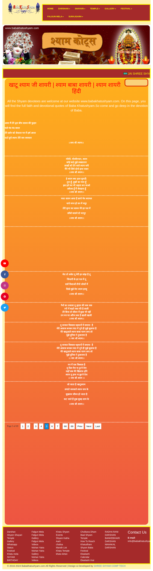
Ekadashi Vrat (87, 560)
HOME (50, 8)
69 (72, 426)
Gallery (10, 541)
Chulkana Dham (88, 532)
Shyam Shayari (14, 535)
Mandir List (61, 547)
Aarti (58, 541)
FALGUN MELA (55, 16)
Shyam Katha (62, 538)
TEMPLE (95, 8)
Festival (11, 551)
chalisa (59, 544)
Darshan (11, 532)
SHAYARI (80, 8)
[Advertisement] (74, 249)
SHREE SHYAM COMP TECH (110, 566)
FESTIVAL (126, 8)
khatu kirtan (61, 554)
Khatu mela (12, 554)
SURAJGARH (75, 16)
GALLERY (110, 8)
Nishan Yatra (38, 547)
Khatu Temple (62, 551)
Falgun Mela (38, 532)
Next (88, 426)
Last (97, 426)
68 (65, 426)
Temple (10, 538)
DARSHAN (64, 8)
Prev (79, 426)
